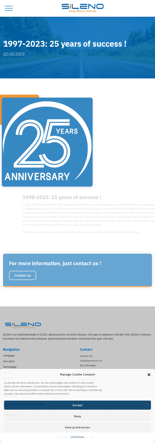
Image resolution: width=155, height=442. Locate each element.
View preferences (77, 427)
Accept (77, 405)
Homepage (8, 355)
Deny (77, 416)
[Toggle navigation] (7, 8)
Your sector (9, 361)
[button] (149, 374)
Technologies (10, 367)
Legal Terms (77, 436)
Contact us (23, 284)
